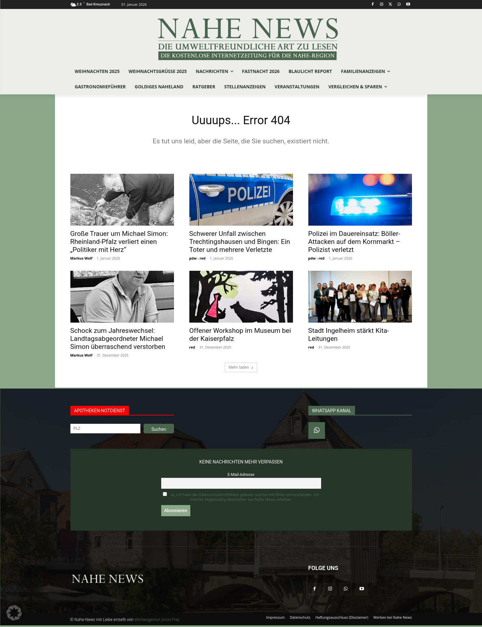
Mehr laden (240, 369)
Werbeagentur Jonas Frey (156, 621)
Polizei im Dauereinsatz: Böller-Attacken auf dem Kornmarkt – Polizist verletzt (354, 243)
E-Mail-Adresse (241, 476)
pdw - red (197, 259)
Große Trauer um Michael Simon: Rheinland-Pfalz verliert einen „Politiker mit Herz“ (119, 243)
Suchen (158, 430)
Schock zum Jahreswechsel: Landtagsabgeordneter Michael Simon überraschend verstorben (117, 340)
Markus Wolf (81, 259)
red (192, 348)
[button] (14, 613)
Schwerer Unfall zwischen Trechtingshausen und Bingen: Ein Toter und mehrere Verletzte (239, 243)
